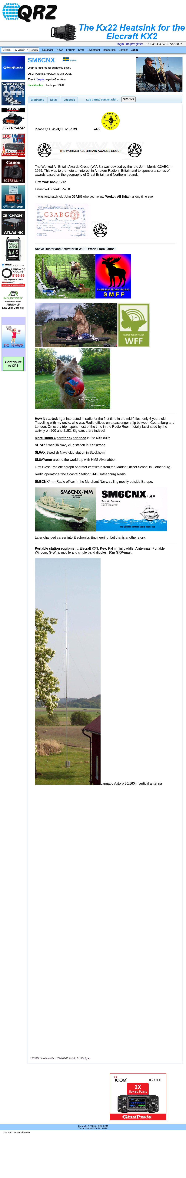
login (120, 44)
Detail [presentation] (53, 99)
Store (81, 49)
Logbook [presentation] (69, 99)
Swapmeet (94, 49)
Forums (70, 49)
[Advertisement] (63, 1097)
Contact (123, 49)
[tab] (37, 100)
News (60, 49)
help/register (134, 44)
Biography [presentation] (37, 99)
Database (48, 49)
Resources (109, 49)
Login (134, 49)
